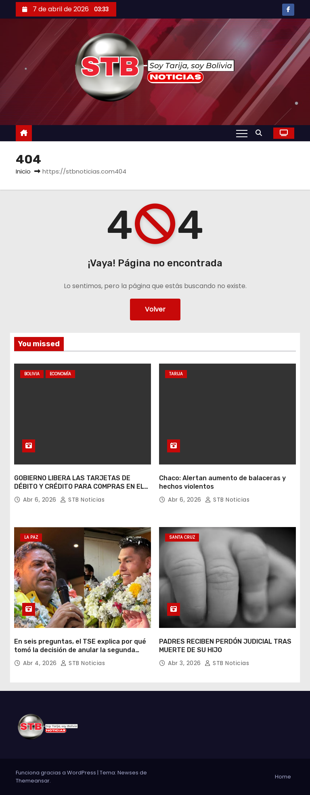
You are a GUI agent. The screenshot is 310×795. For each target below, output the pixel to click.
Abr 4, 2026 (41, 663)
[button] (260, 133)
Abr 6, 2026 (40, 500)
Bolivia (32, 374)
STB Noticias (82, 500)
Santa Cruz (182, 537)
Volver (155, 309)
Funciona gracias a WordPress (56, 772)
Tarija (176, 374)
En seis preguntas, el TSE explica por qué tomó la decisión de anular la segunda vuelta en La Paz (80, 650)
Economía (60, 374)
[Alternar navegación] (241, 133)
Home (283, 776)
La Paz (31, 537)
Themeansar (33, 781)
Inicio (23, 171)
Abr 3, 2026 (185, 663)
